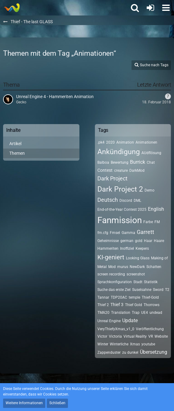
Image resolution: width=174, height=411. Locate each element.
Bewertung (119, 162)
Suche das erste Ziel (114, 290)
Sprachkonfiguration (114, 282)
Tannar (103, 297)
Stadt (137, 282)
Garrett (145, 232)
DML (137, 200)
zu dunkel (130, 352)
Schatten (153, 267)
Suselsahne (141, 290)
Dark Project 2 (120, 189)
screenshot (136, 274)
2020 (110, 142)
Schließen (57, 403)
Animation (125, 142)
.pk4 (101, 142)
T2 (167, 290)
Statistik (151, 282)
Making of (159, 258)
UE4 (144, 312)
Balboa (103, 162)
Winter (102, 344)
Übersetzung (153, 352)
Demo (149, 190)
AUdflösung (151, 153)
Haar (148, 241)
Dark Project (112, 178)
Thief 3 (116, 304)
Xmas (135, 344)
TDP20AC (119, 297)
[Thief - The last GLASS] (11, 8)
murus (122, 267)
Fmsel (115, 233)
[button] (166, 8)
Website (161, 336)
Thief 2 (103, 305)
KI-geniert (110, 257)
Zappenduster (109, 352)
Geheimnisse (108, 241)
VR (150, 336)
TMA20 (103, 312)
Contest (105, 170)
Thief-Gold (150, 297)
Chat (151, 162)
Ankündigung (118, 152)
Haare (159, 241)
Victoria (115, 336)
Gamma (128, 233)
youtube (148, 344)
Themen (17, 153)
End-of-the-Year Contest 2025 (121, 209)
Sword (158, 290)
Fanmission (119, 220)
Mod (112, 267)
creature (121, 170)
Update (130, 320)
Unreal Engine (109, 321)
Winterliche (119, 344)
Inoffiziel (127, 248)
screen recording (111, 274)
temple (134, 297)
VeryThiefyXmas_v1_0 (115, 329)
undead (155, 312)
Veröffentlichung (150, 329)
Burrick (137, 162)
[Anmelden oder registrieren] (150, 8)
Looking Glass (137, 258)
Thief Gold (133, 305)
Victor (102, 336)
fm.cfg (102, 233)
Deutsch (107, 200)
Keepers (142, 248)
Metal (102, 267)
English (156, 209)
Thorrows (151, 305)
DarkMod (137, 170)
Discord (125, 200)
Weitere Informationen (24, 403)
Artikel (15, 143)
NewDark (137, 267)
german (126, 241)
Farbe (148, 222)
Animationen (146, 142)
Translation (120, 312)
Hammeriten (107, 248)
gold (138, 241)
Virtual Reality (135, 336)
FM (157, 222)
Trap (136, 312)
